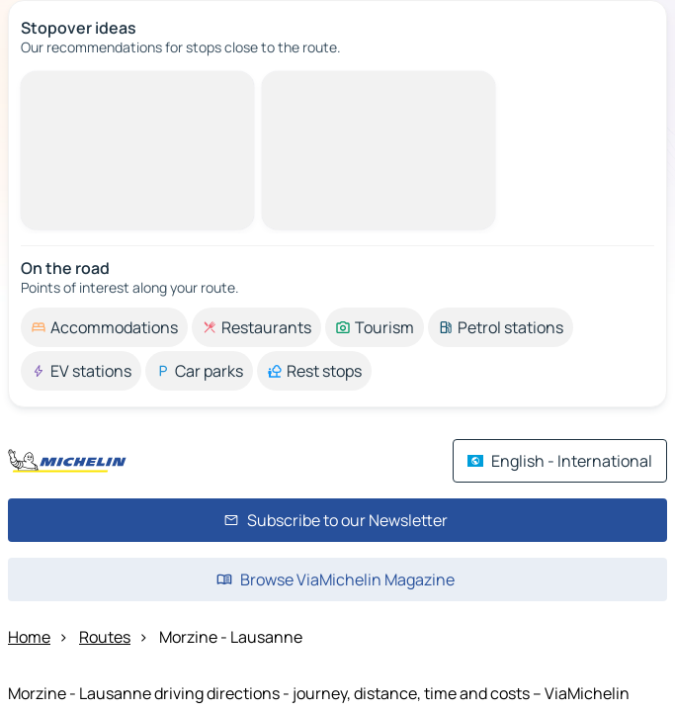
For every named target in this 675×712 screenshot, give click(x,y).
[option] (104, 327)
